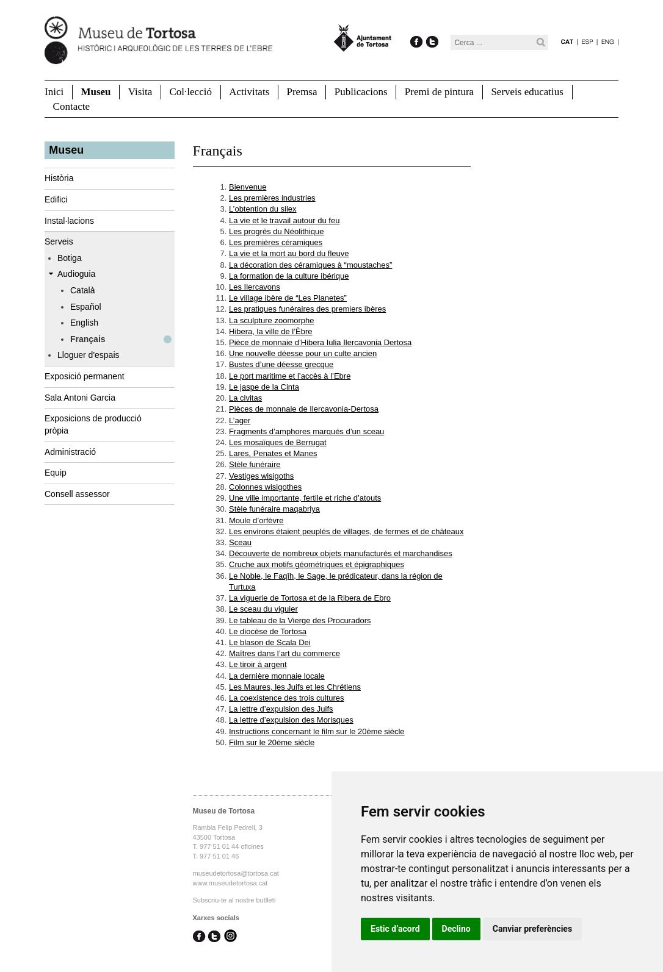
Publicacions (361, 92)
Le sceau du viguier (263, 608)
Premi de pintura (439, 92)
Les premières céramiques (275, 242)
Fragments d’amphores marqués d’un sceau (306, 431)
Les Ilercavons (254, 286)
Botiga (69, 258)
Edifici (56, 199)
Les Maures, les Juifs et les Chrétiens (295, 686)
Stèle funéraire (255, 464)
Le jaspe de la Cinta (264, 386)
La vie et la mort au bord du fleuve (289, 253)
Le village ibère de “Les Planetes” (288, 297)
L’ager (239, 420)
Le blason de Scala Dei (270, 642)
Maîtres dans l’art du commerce (284, 653)
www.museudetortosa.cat (230, 883)
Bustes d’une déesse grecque (281, 364)
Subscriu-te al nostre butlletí (234, 900)
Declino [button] (456, 929)
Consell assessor (77, 494)
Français (88, 339)
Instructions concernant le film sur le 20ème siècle (317, 731)
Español (85, 307)
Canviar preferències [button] (532, 929)
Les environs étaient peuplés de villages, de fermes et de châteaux (346, 531)
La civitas (245, 397)
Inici (54, 92)
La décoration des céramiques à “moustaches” (310, 265)
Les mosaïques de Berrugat (278, 442)
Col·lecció (191, 92)
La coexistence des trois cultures (286, 697)
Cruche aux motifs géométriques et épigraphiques (316, 564)
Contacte (71, 106)
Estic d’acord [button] (395, 929)
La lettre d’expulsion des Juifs (281, 708)
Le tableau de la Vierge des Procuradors (300, 620)
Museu (96, 92)
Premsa (301, 92)
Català (82, 290)
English (84, 322)
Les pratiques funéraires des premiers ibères (307, 308)
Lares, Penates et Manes (273, 453)
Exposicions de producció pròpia (93, 424)
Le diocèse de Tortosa (267, 631)
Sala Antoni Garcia (80, 397)
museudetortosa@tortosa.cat (236, 873)
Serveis (59, 241)
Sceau (240, 542)
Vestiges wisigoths (261, 476)
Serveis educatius (527, 92)
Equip (56, 472)
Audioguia (76, 274)
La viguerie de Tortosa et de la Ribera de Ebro (310, 597)
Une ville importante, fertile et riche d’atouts (305, 497)
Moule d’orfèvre (256, 520)
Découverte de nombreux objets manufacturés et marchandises (340, 553)
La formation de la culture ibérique (289, 276)
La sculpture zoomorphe (271, 320)
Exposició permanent (85, 376)
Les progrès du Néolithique (276, 231)
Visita (140, 92)
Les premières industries (272, 197)
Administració (70, 452)
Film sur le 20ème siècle (271, 742)
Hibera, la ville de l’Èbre (271, 331)
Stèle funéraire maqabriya (274, 508)
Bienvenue (247, 186)
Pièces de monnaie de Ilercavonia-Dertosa (304, 408)
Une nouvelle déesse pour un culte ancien (303, 353)
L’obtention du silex (263, 208)
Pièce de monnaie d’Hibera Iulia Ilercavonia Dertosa (320, 342)
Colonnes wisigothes (265, 486)
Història (59, 178)
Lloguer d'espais (88, 355)
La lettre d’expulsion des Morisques (291, 719)
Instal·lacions (69, 221)
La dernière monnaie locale (277, 676)
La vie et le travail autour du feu (284, 220)
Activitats (249, 92)
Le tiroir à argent (258, 664)
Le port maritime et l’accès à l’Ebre (289, 376)
